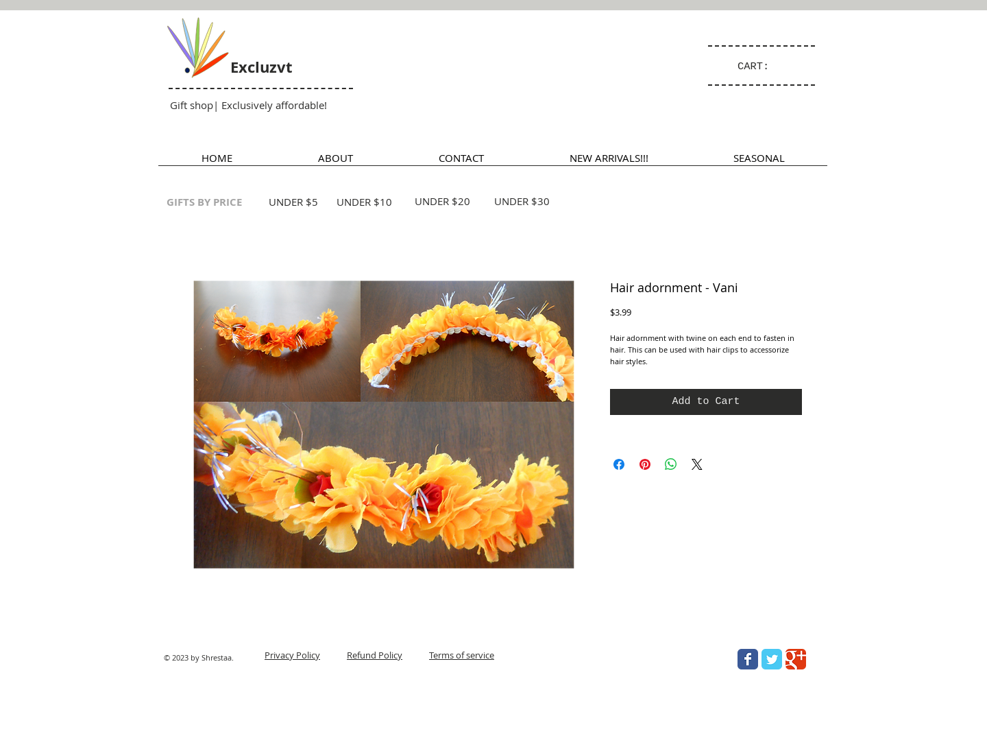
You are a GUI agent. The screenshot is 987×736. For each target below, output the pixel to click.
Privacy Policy (292, 655)
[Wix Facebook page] (748, 659)
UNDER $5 (293, 202)
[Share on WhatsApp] (671, 464)
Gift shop (191, 105)
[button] (759, 162)
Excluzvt (261, 67)
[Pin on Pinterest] (645, 464)
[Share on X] (697, 464)
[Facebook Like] (723, 719)
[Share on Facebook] (619, 464)
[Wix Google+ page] (795, 659)
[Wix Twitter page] (771, 659)
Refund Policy (374, 655)
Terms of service (461, 655)
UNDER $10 (364, 202)
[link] (759, 66)
